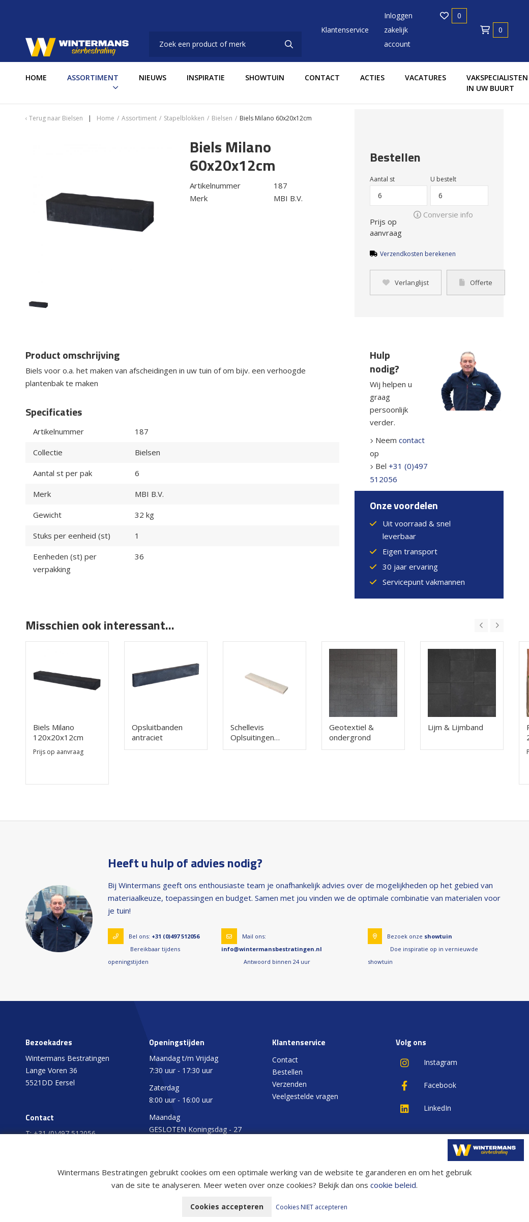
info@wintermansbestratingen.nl (271, 949)
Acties (372, 77)
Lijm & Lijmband (455, 727)
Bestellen (287, 1072)
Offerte (475, 282)
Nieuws (152, 77)
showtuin (438, 936)
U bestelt (443, 179)
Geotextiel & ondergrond (351, 732)
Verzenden (289, 1084)
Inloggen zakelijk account (398, 30)
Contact (322, 77)
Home (36, 77)
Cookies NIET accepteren (311, 1207)
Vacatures (425, 77)
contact (412, 440)
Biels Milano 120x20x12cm (58, 732)
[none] (289, 44)
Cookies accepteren (226, 1206)
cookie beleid (393, 1185)
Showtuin (264, 77)
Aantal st (382, 179)
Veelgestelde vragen (305, 1096)
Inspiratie (206, 77)
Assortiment (93, 77)
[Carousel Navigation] (489, 625)
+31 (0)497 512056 (175, 936)
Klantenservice (345, 30)
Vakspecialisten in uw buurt (497, 83)
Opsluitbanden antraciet (157, 732)
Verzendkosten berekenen (418, 253)
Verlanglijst (406, 282)
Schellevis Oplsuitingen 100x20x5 (252, 732)
